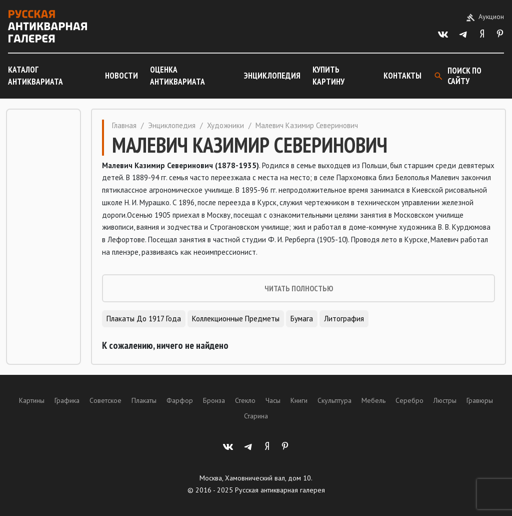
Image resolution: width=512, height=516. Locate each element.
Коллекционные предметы (236, 318)
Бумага (301, 318)
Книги (299, 400)
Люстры (445, 400)
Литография (344, 318)
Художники (225, 125)
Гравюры (479, 400)
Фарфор (179, 400)
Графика (67, 400)
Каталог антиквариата (35, 75)
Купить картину (328, 75)
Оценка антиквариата (177, 75)
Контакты (403, 75)
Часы (273, 400)
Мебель (374, 400)
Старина (256, 415)
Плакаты (144, 400)
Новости (121, 75)
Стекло (245, 400)
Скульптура (335, 400)
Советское (106, 400)
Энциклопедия (272, 75)
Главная (124, 125)
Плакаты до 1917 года (143, 318)
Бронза (214, 400)
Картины (31, 400)
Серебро (410, 400)
